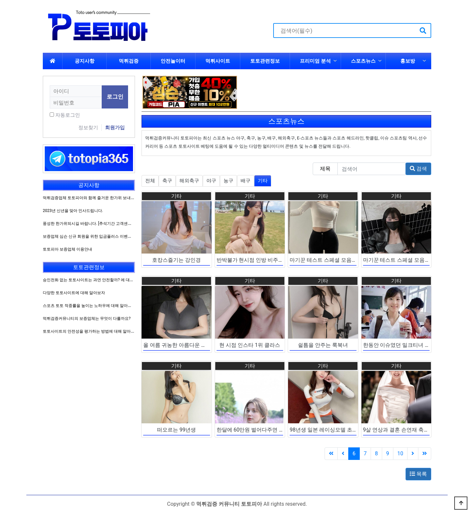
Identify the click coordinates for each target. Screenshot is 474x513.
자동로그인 (67, 115)
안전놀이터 (173, 61)
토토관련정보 (265, 61)
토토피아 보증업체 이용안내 (67, 249)
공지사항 (84, 61)
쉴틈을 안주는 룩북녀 (323, 345)
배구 (245, 181)
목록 (418, 474)
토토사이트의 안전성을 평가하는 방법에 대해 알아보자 (91, 331)
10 (400, 453)
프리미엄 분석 (315, 61)
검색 (418, 169)
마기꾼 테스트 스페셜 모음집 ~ (399, 260)
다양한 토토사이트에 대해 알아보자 (74, 292)
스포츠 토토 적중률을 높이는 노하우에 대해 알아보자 (89, 305)
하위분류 (335, 61)
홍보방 (407, 61)
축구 (167, 181)
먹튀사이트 (217, 61)
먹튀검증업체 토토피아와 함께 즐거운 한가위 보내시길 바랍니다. (99, 198)
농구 (228, 181)
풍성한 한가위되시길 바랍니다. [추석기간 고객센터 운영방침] (96, 223)
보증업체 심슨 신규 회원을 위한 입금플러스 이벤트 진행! (92, 236)
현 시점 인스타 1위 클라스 (249, 345)
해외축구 (189, 181)
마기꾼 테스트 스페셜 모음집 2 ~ (328, 260)
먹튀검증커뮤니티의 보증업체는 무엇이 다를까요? (87, 318)
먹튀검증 (129, 61)
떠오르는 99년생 (176, 430)
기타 (263, 181)
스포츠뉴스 (363, 61)
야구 (211, 181)
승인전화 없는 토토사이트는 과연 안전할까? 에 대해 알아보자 (96, 280)
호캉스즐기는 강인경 (176, 260)
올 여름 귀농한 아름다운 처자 (177, 345)
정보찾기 (88, 128)
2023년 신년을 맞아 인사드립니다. (73, 210)
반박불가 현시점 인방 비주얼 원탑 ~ (259, 260)
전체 (150, 181)
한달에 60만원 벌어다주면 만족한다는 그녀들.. (271, 430)
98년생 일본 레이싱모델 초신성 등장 (332, 430)
